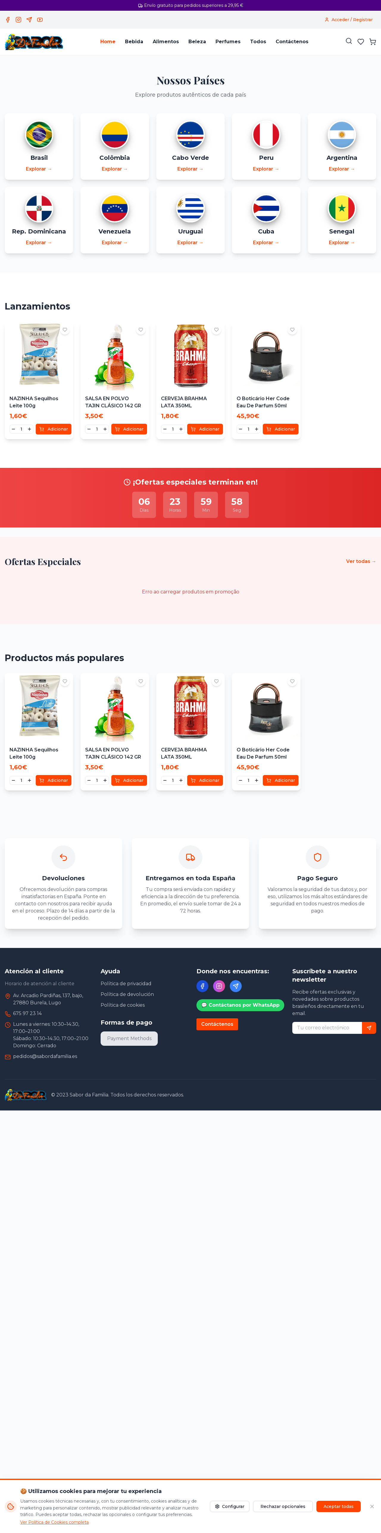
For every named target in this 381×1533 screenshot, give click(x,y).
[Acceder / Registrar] (348, 19)
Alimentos (166, 41)
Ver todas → (361, 561)
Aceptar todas (339, 1506)
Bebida (134, 41)
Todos (258, 41)
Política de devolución (127, 995)
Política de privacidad (126, 984)
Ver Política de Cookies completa (54, 1522)
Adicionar (53, 429)
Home (107, 41)
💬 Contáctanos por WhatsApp (240, 1005)
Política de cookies (123, 1005)
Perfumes (228, 41)
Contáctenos (292, 41)
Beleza (197, 41)
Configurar (229, 1506)
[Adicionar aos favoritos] (65, 330)
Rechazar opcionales (282, 1506)
